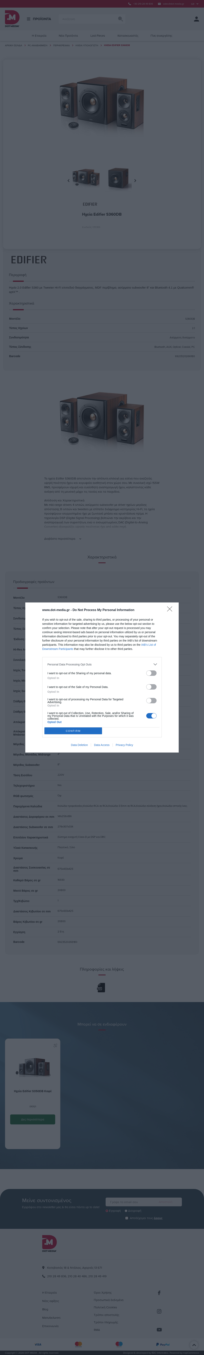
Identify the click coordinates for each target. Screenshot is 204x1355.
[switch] (151, 673)
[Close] (171, 610)
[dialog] (102, 677)
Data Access (102, 745)
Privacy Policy (124, 745)
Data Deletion (79, 745)
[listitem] (102, 664)
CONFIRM (73, 730)
